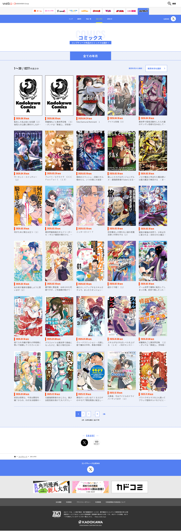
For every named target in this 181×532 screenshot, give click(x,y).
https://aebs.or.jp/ (101, 517)
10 (95, 414)
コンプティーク (22, 457)
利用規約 (66, 502)
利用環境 (98, 502)
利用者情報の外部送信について (118, 502)
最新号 (75, 18)
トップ (65, 18)
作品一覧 (87, 18)
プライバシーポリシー (82, 502)
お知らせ (115, 18)
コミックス (101, 18)
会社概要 (54, 502)
